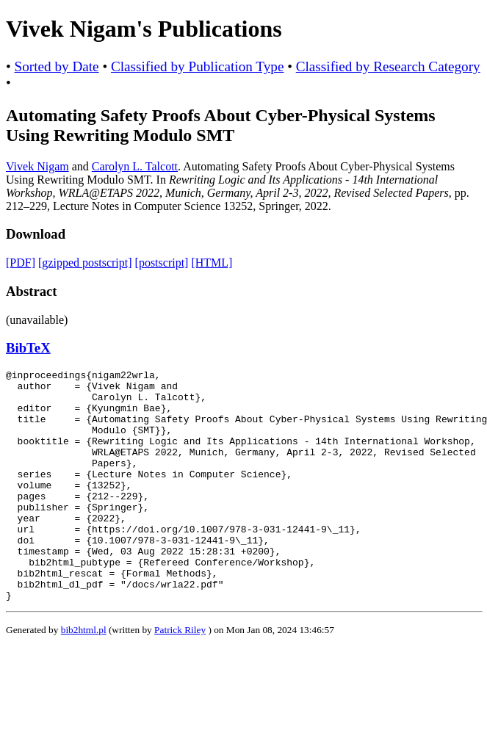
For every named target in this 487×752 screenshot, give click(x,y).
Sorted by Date (57, 66)
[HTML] (211, 262)
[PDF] (20, 262)
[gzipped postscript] (85, 262)
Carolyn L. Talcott (135, 166)
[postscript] (162, 262)
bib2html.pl (84, 676)
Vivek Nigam (37, 166)
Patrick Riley (180, 676)
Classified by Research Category (388, 66)
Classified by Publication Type (197, 66)
